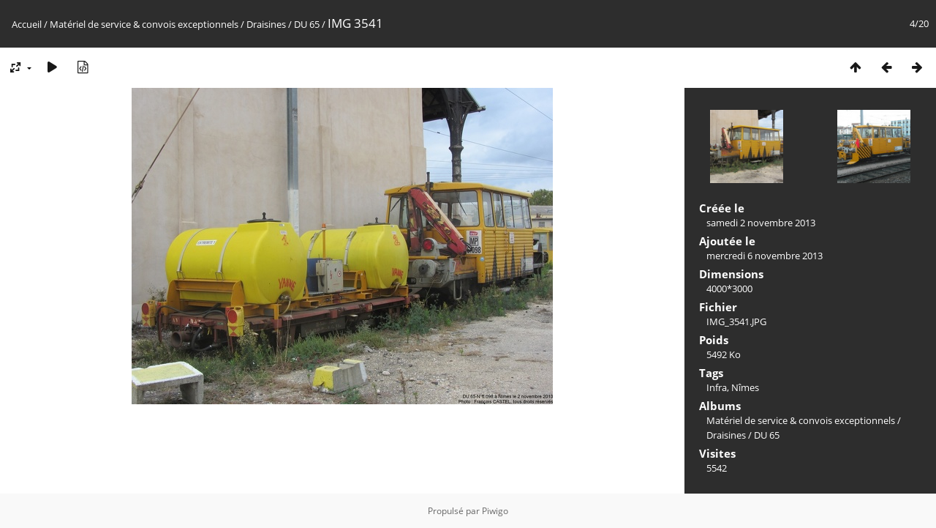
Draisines (266, 24)
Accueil (27, 24)
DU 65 (307, 24)
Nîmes (745, 387)
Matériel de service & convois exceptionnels (144, 24)
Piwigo (495, 511)
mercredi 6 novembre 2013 (764, 255)
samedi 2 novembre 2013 (760, 222)
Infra (716, 387)
